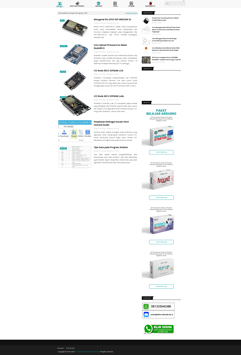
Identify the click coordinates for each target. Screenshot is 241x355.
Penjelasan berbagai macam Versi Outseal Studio (111, 123)
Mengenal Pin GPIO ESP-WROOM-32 (112, 19)
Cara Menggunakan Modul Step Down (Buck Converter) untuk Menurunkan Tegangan (166, 29)
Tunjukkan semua (131, 13)
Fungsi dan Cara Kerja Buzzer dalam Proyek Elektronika (165, 19)
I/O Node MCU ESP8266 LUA (108, 70)
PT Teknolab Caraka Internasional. (87, 352)
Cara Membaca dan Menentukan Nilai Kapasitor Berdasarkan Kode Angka (166, 49)
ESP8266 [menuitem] (131, 6)
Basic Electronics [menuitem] (77, 6)
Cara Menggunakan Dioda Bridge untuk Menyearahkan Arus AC (164, 39)
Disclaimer (60, 348)
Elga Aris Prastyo (100, 23)
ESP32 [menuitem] (115, 6)
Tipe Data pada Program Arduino (111, 147)
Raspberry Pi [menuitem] (150, 6)
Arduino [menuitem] (98, 6)
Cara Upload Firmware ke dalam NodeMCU (110, 47)
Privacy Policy (70, 348)
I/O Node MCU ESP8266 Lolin (109, 96)
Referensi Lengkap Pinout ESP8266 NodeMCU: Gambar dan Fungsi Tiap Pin (166, 58)
